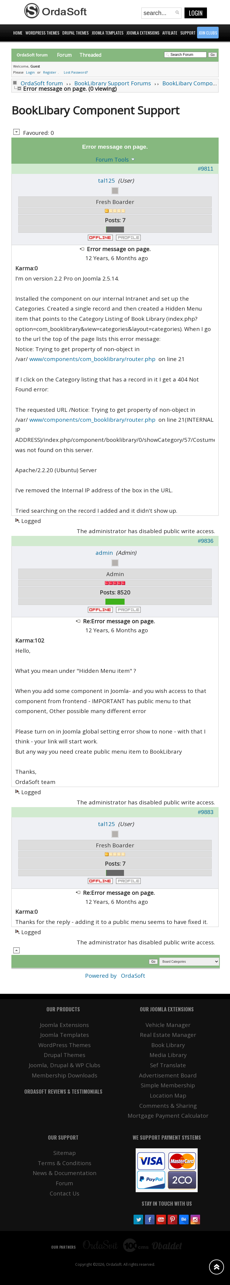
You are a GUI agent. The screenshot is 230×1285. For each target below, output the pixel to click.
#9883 (206, 812)
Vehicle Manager (168, 1024)
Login (195, 12)
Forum (64, 55)
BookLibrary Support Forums (112, 83)
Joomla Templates (64, 1034)
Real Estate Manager (168, 1034)
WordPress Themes (64, 1045)
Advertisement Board (168, 1075)
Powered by (101, 975)
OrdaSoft (133, 975)
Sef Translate (168, 1065)
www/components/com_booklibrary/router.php (92, 359)
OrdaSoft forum (42, 83)
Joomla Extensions (64, 1024)
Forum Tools (112, 159)
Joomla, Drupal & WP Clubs (64, 1065)
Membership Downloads (64, 1075)
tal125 (106, 180)
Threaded (90, 55)
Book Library (168, 1045)
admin (104, 552)
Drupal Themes (64, 1055)
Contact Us (64, 1193)
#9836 (206, 541)
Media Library (168, 1055)
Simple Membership (168, 1085)
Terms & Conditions (64, 1163)
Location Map (168, 1095)
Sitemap (64, 1152)
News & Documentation (64, 1173)
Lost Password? (76, 72)
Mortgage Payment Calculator (168, 1115)
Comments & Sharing (168, 1105)
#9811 (206, 169)
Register (49, 72)
